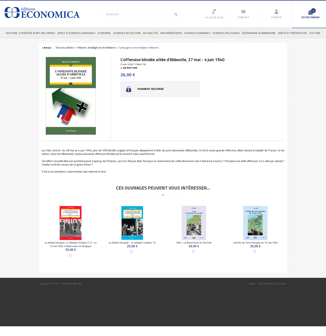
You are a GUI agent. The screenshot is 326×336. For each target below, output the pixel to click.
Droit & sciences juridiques (76, 33)
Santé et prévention (292, 33)
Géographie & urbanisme (259, 33)
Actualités (150, 33)
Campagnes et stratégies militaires (139, 47)
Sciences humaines (197, 33)
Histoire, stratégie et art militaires (96, 47)
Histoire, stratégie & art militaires (30, 33)
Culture (314, 33)
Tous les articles (64, 47)
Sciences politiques (226, 33)
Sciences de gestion (127, 33)
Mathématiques (171, 33)
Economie (104, 33)
